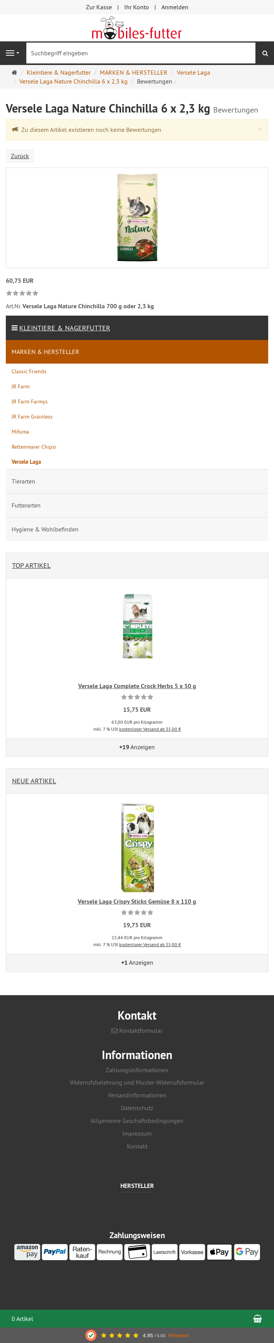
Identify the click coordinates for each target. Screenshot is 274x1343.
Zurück (20, 156)
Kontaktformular (137, 1030)
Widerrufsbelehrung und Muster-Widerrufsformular (137, 1082)
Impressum (137, 1133)
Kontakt (137, 1146)
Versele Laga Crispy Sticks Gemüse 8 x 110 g (137, 901)
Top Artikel (31, 565)
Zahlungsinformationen (137, 1070)
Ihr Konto (136, 7)
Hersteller (137, 1186)
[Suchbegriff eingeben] (141, 53)
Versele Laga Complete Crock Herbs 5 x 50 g (137, 686)
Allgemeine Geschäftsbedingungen (137, 1120)
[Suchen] (265, 53)
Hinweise (178, 1335)
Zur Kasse (99, 7)
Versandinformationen (137, 1095)
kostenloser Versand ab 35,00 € (150, 729)
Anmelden (174, 7)
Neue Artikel (34, 780)
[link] (22, 293)
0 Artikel (22, 1318)
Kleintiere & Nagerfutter (64, 327)
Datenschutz (137, 1108)
